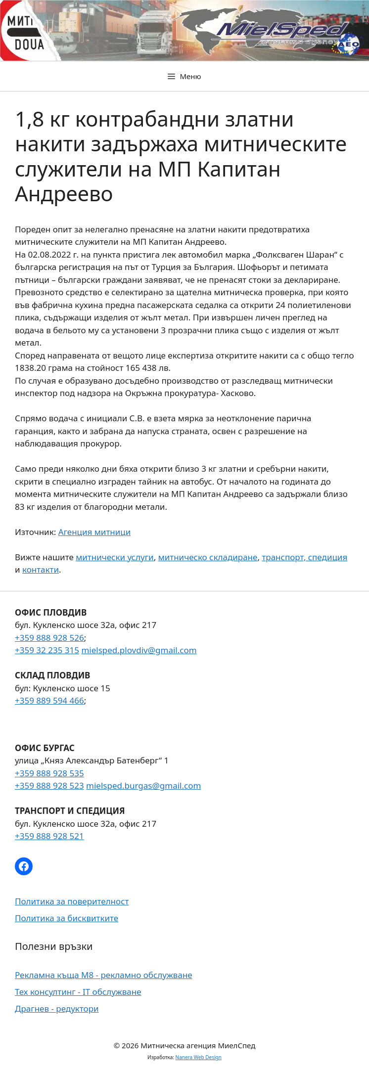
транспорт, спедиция (304, 557)
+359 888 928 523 (49, 785)
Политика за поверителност (72, 901)
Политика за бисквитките (66, 918)
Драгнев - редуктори (57, 1008)
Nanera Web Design (199, 1057)
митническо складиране (208, 557)
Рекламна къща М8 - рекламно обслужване (103, 975)
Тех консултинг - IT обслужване (78, 991)
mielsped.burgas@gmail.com (143, 785)
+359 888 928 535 (49, 773)
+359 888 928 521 (49, 836)
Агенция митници (94, 531)
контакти (40, 569)
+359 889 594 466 (49, 700)
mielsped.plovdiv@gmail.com (138, 650)
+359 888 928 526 (49, 637)
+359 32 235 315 (47, 650)
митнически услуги (114, 557)
